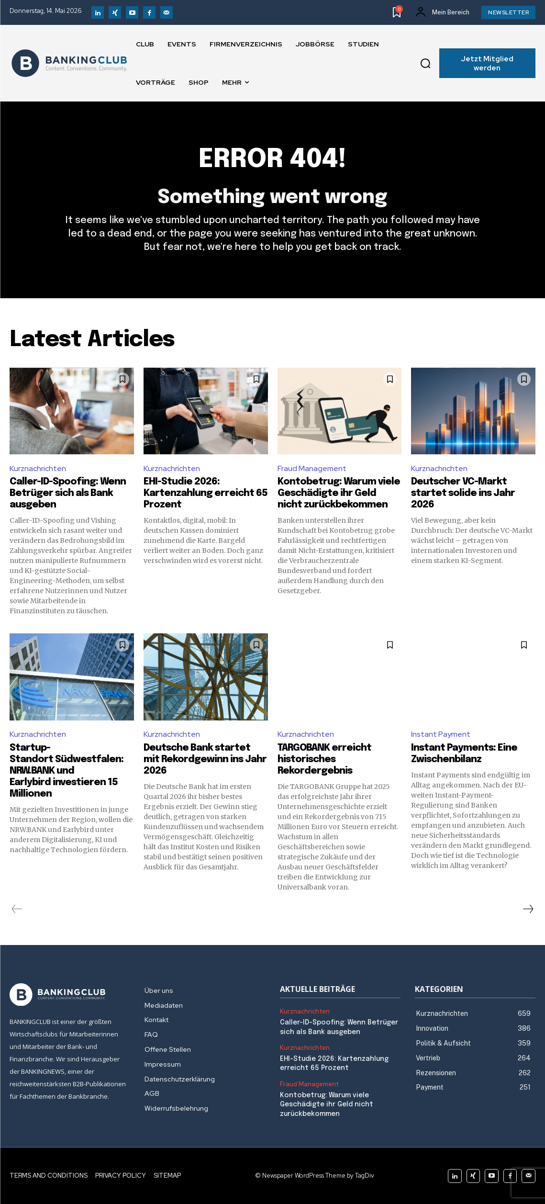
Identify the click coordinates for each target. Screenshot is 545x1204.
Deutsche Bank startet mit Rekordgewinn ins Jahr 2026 (205, 759)
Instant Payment (440, 734)
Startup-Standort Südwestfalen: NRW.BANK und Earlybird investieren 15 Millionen (66, 771)
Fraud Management (312, 468)
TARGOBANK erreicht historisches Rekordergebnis (324, 759)
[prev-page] (17, 909)
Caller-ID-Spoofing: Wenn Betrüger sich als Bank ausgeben (68, 493)
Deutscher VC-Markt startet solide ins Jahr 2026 (463, 493)
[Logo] (69, 63)
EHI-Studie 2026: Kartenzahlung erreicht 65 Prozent (205, 493)
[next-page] (527, 909)
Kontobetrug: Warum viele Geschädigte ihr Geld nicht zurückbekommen (339, 493)
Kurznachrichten (38, 468)
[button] (425, 63)
